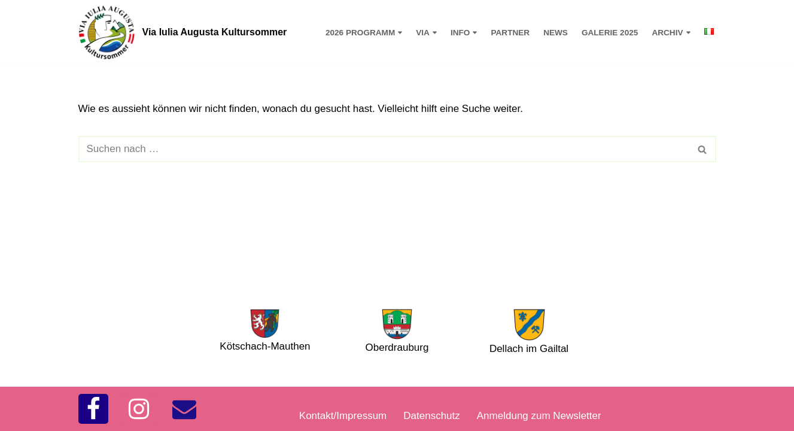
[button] (400, 33)
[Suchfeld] (383, 149)
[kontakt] (184, 409)
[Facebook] (93, 409)
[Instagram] (139, 409)
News (555, 32)
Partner (510, 32)
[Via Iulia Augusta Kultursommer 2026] (182, 32)
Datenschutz (431, 415)
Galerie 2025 (610, 32)
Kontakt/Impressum (343, 415)
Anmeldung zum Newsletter (539, 415)
